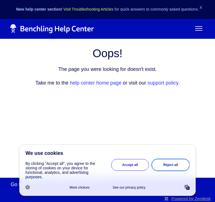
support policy (163, 83)
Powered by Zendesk (191, 198)
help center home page (95, 83)
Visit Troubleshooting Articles (89, 9)
